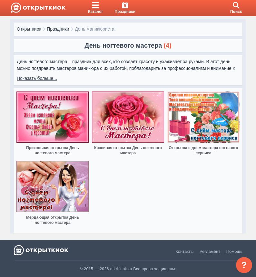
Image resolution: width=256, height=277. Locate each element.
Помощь (234, 251)
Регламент (210, 251)
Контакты (184, 251)
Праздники (58, 29)
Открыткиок (29, 29)
